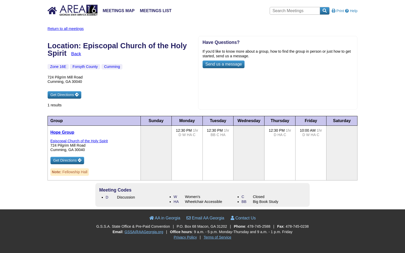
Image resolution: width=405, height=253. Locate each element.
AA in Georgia (164, 218)
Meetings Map (119, 11)
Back (76, 53)
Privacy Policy (185, 237)
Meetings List (156, 11)
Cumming (112, 67)
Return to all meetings (66, 29)
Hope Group (62, 132)
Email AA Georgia (205, 218)
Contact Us (243, 218)
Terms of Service (217, 237)
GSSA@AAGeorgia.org (143, 232)
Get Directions (64, 95)
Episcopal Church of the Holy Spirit (79, 141)
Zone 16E (58, 67)
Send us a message (223, 64)
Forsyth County (85, 67)
